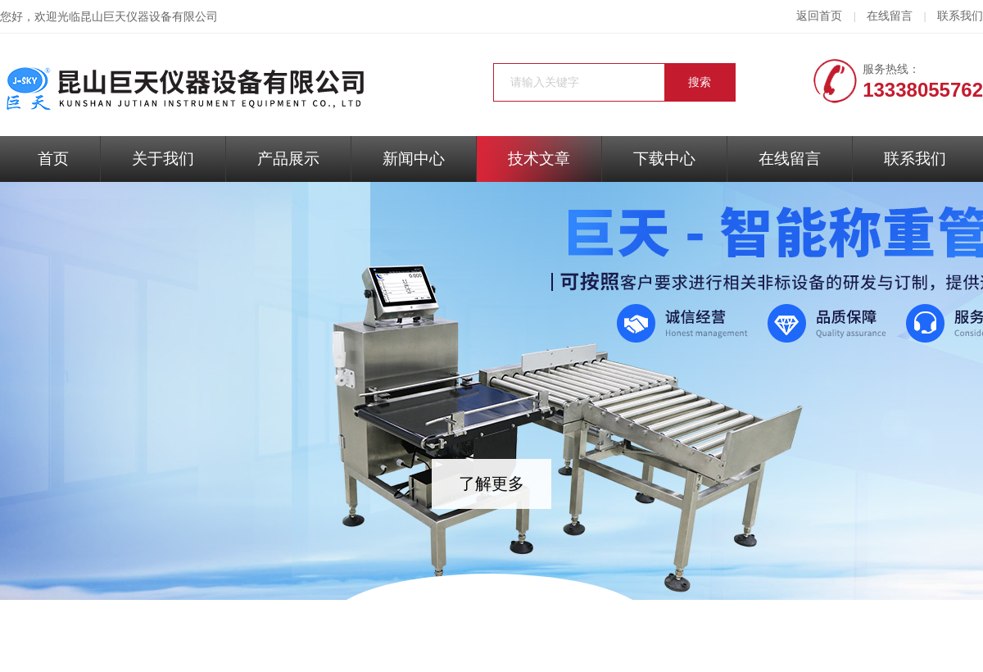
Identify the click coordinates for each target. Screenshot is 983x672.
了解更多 (491, 483)
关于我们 (163, 158)
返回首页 (819, 16)
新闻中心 (414, 158)
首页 (53, 158)
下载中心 (664, 158)
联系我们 (960, 16)
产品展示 (288, 158)
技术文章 (539, 158)
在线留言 (890, 16)
